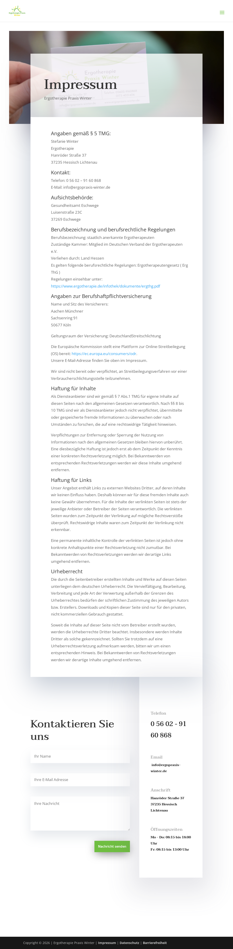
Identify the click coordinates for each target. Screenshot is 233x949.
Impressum (107, 943)
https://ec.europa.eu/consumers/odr (104, 353)
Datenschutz (129, 943)
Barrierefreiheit (155, 943)
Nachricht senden (112, 847)
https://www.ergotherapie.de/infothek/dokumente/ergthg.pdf (105, 286)
